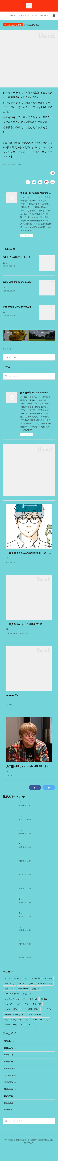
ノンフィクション (15, 1012)
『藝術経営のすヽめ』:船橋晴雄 (32, 967)
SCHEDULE (24, 16)
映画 (9, 1002)
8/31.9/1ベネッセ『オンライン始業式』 (35, 954)
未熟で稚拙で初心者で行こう (17, 307)
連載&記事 (45, 996)
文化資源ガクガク (41, 991)
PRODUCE (25, 996)
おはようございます (13, 25)
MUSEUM (12, 1007)
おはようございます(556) (12, 164)
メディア (11, 1022)
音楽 (23, 1002)
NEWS (11, 1038)
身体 (37, 1017)
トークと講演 (29, 1022)
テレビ (47, 1022)
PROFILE (44, 16)
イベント (35, 1027)
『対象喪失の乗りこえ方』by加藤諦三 (34, 843)
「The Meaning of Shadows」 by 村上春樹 (36, 898)
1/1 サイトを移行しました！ (16, 257)
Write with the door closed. (17, 282)
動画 (9, 996)
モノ (8, 1017)
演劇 (36, 1002)
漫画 (33, 1012)
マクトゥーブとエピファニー (31, 871)
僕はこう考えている (16, 1032)
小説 (27, 1007)
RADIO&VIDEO (14, 1027)
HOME (12, 16)
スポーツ (22, 1017)
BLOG (34, 16)
